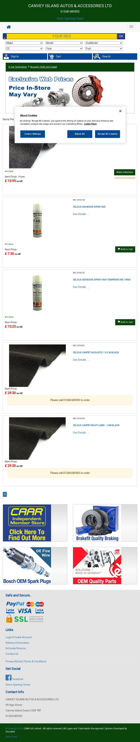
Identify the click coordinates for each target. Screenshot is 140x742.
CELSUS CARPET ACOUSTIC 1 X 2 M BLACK (96, 352)
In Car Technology (18, 67)
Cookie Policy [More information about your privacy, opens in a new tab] (90, 124)
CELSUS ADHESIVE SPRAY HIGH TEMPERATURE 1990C (102, 279)
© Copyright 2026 (15, 728)
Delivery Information (17, 642)
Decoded (10, 731)
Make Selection (125, 172)
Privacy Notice (14, 661)
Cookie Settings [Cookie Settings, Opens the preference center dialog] (32, 134)
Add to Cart (125, 249)
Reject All (80, 134)
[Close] (120, 111)
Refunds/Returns (16, 648)
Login (9, 637)
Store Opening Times (18, 684)
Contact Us (12, 653)
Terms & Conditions (35, 661)
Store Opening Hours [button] (70, 18)
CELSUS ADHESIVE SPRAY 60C (89, 206)
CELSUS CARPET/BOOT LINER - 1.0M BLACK (96, 425)
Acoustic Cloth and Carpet (43, 67)
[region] (70, 125)
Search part (11, 736)
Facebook (14, 679)
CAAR (27, 728)
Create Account (23, 637)
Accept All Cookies (107, 134)
